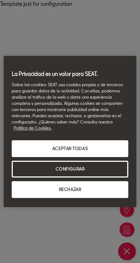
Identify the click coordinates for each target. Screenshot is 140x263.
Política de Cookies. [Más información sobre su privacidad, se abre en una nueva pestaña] (33, 128)
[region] (70, 131)
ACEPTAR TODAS (70, 148)
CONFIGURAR (70, 169)
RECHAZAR (70, 189)
